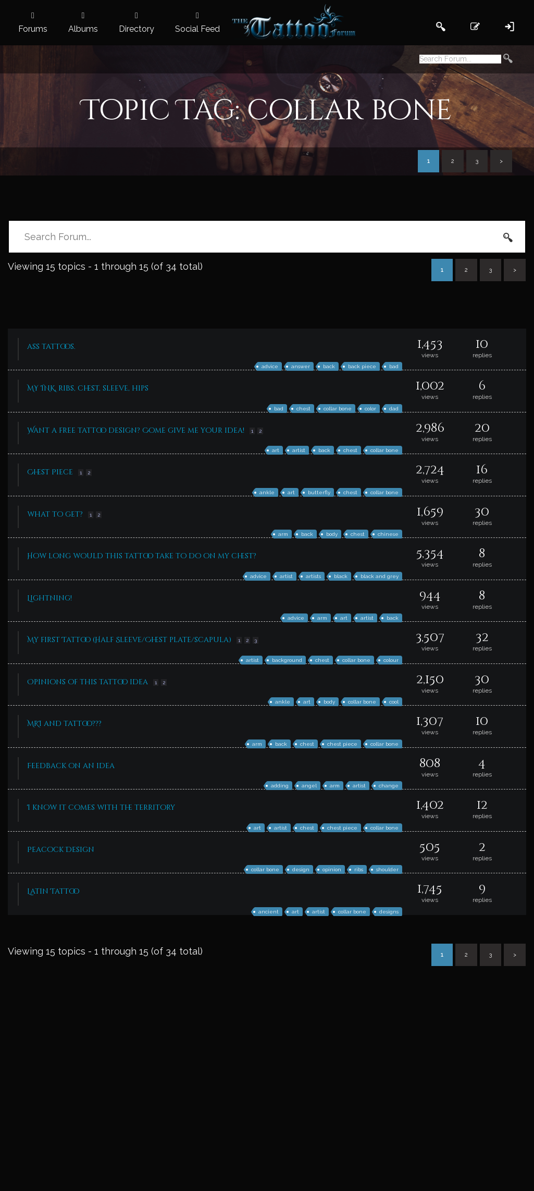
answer (300, 366)
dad (394, 408)
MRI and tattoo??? (64, 724)
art (275, 450)
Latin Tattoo (53, 891)
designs (389, 911)
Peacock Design (60, 850)
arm (283, 534)
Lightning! (49, 598)
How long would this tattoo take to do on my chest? (141, 556)
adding (280, 785)
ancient (268, 911)
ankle (267, 492)
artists (313, 576)
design (300, 869)
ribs (358, 869)
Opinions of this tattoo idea (87, 682)
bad (394, 366)
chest (303, 408)
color (370, 408)
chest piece (342, 744)
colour (391, 660)
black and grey (380, 576)
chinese (388, 534)
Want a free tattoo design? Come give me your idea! (135, 430)
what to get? (55, 514)
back (329, 366)
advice (270, 366)
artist (298, 450)
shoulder (387, 869)
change (389, 785)
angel (309, 785)
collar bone (338, 408)
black (340, 576)
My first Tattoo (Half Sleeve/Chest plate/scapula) (129, 640)
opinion (331, 869)
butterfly (319, 492)
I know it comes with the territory (101, 807)
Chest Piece (50, 472)
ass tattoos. (51, 347)
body (332, 534)
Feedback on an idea (71, 766)
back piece (362, 366)
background (287, 660)
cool (394, 702)
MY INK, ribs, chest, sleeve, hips (87, 388)
